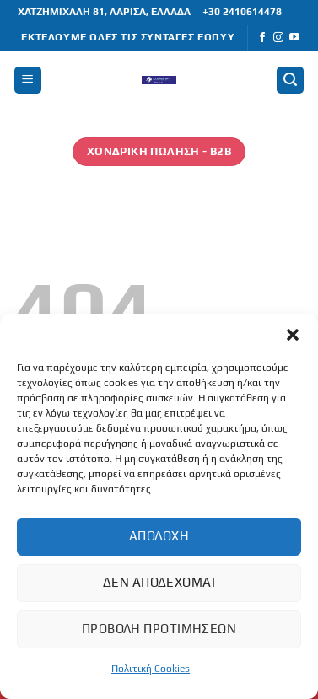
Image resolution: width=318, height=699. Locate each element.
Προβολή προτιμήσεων (159, 628)
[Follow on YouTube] (294, 38)
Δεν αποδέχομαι (159, 582)
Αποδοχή (159, 536)
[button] (292, 334)
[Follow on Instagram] (278, 38)
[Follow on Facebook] (262, 38)
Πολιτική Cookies (150, 669)
